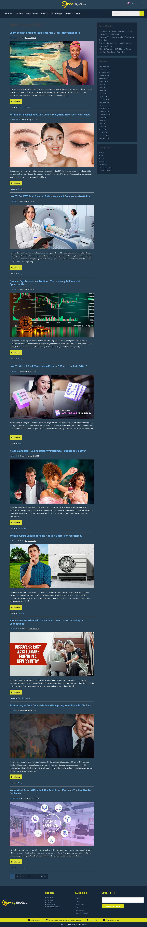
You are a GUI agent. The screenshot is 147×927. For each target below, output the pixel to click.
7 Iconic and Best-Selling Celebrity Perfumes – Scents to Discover (48, 450)
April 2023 (102, 129)
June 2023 (102, 123)
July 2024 (102, 84)
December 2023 (104, 105)
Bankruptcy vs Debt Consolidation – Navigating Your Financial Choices (50, 705)
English (131, 3)
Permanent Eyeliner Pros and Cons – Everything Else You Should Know (50, 114)
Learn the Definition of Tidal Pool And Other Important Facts (45, 32)
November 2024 (105, 72)
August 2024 (103, 81)
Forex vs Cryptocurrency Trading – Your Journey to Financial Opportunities (45, 282)
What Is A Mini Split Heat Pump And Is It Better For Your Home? (46, 535)
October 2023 (104, 111)
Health (44, 13)
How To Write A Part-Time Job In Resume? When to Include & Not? (48, 366)
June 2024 (103, 87)
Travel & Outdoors (74, 13)
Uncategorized (104, 170)
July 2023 (102, 120)
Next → (43, 876)
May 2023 (102, 126)
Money (19, 13)
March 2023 (103, 132)
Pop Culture (32, 13)
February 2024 (104, 99)
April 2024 (102, 93)
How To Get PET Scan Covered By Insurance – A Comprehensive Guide (50, 196)
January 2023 (104, 138)
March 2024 (103, 96)
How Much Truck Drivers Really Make (112, 52)
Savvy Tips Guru (65, 924)
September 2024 (105, 78)
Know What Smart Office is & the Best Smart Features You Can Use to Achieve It (50, 792)
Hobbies (9, 13)
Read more (16, 100)
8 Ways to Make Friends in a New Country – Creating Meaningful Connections (46, 622)
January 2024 (104, 102)
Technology (56, 13)
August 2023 (103, 117)
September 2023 (105, 114)
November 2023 (105, 108)
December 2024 (104, 69)
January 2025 (104, 66)
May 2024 (102, 90)
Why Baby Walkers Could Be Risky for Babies (115, 49)
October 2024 (104, 75)
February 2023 (104, 135)
